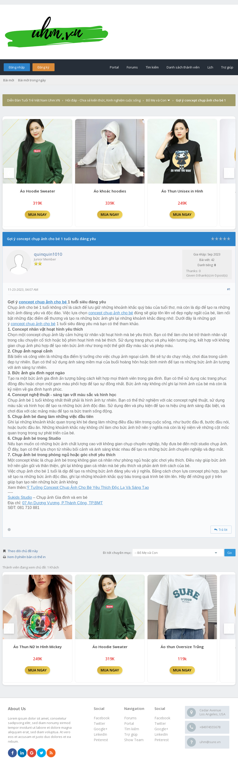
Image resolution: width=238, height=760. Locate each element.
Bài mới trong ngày (32, 80)
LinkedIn (161, 734)
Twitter (160, 723)
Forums (132, 67)
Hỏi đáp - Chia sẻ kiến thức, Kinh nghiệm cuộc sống (103, 100)
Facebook (162, 718)
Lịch (210, 67)
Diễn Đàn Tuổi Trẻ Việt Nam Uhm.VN (33, 100)
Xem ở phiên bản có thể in (26, 557)
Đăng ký (43, 67)
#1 (228, 289)
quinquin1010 (48, 254)
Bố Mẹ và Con (156, 100)
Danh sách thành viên (183, 67)
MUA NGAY (37, 214)
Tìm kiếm (152, 67)
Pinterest (161, 739)
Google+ (161, 729)
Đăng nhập (17, 67)
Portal (114, 67)
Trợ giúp (227, 67)
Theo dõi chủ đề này (23, 551)
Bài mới (8, 80)
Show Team (134, 739)
